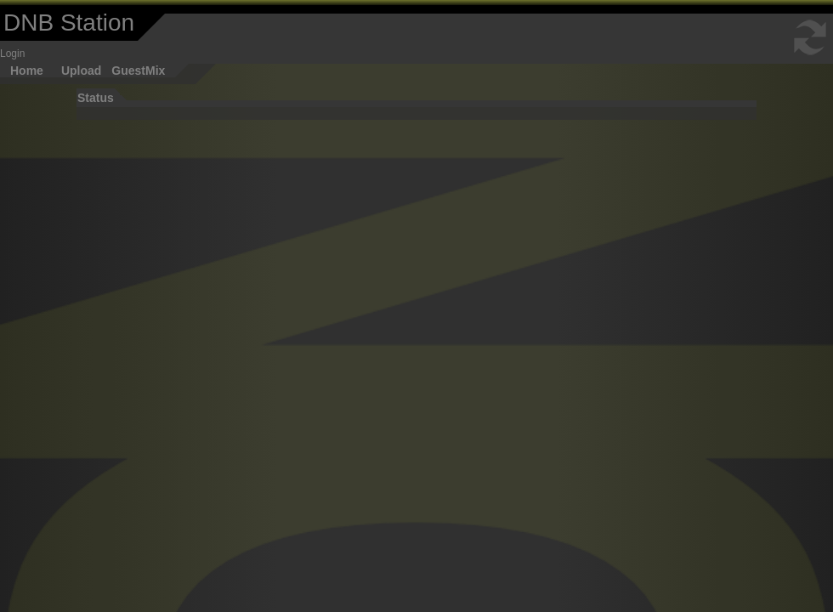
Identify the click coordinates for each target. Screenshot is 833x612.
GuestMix (138, 70)
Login (12, 54)
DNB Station (68, 22)
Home (26, 70)
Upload (81, 70)
